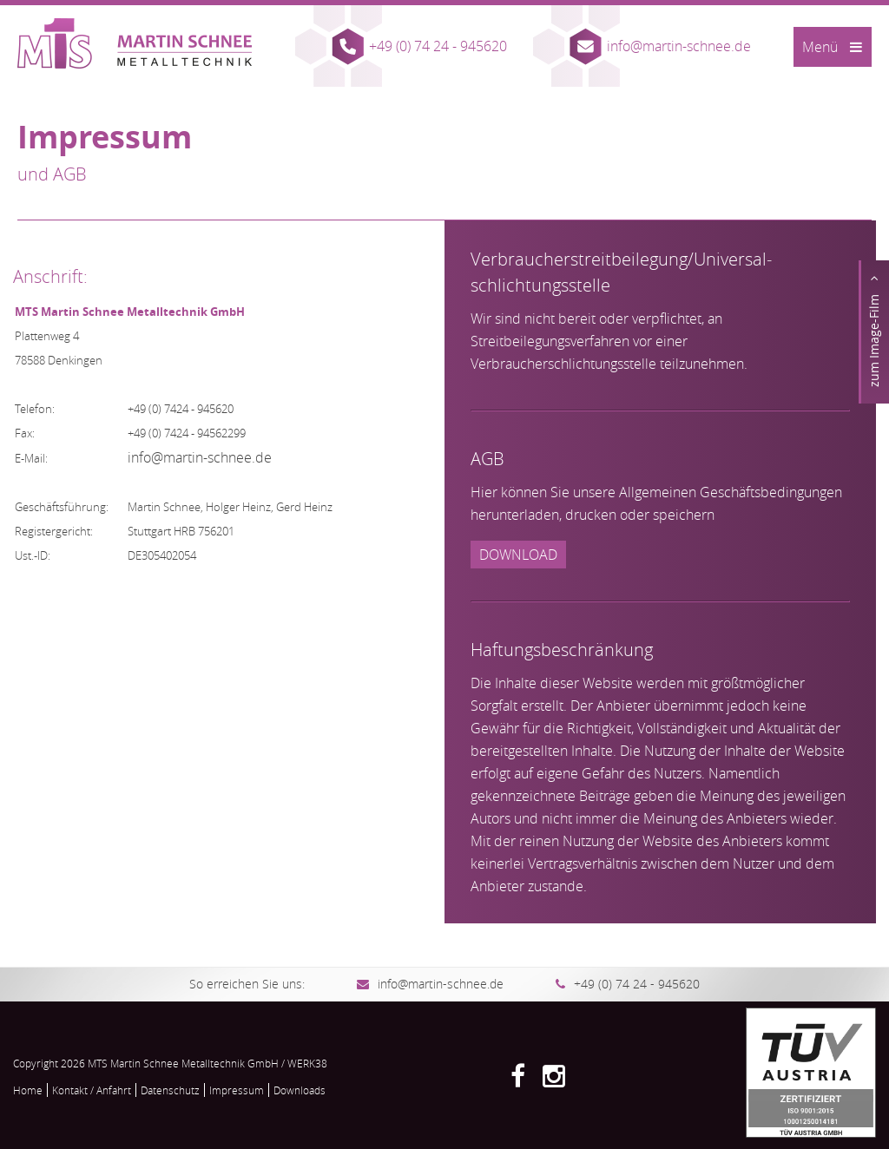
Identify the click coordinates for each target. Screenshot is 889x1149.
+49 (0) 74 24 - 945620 (438, 46)
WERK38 (307, 1063)
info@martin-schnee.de (679, 46)
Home (28, 1090)
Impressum (236, 1090)
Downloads (299, 1090)
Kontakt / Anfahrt (91, 1090)
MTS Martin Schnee (134, 43)
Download (518, 554)
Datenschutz (170, 1090)
